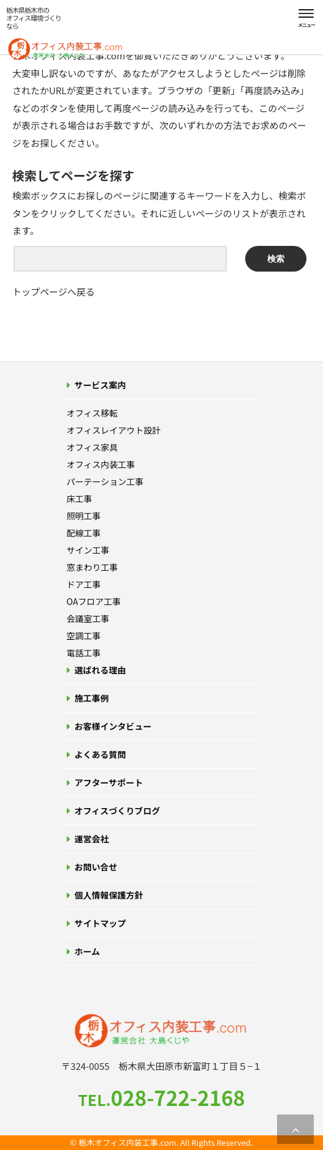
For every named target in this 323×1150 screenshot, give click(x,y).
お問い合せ (96, 867)
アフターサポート (109, 782)
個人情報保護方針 (109, 895)
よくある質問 (100, 754)
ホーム (88, 951)
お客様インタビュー (113, 726)
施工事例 (92, 698)
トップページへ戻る (53, 291)
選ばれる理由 (100, 670)
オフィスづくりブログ (118, 810)
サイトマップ (100, 923)
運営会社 (92, 839)
